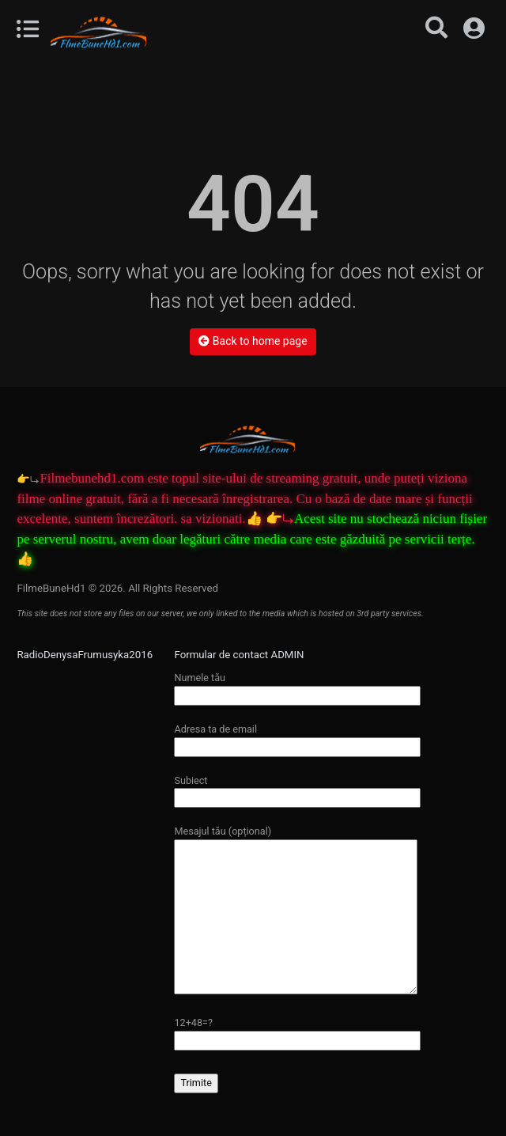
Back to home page (252, 341)
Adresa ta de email (297, 737)
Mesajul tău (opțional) (295, 910)
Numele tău (297, 686)
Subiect (297, 789)
